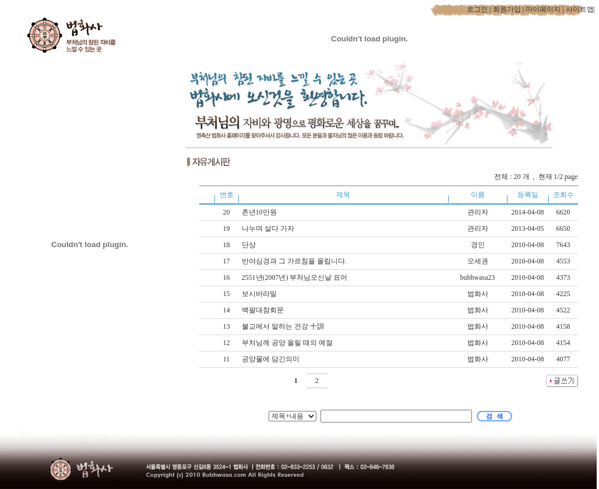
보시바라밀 (260, 294)
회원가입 (507, 9)
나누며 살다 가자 (269, 228)
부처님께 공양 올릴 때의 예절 (288, 343)
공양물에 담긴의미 (271, 359)
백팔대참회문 (264, 310)
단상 (250, 245)
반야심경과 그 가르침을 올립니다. (295, 261)
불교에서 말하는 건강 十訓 (284, 326)
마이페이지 (543, 9)
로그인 (477, 9)
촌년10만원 (260, 212)
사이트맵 (580, 9)
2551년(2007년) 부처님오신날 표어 (296, 277)
